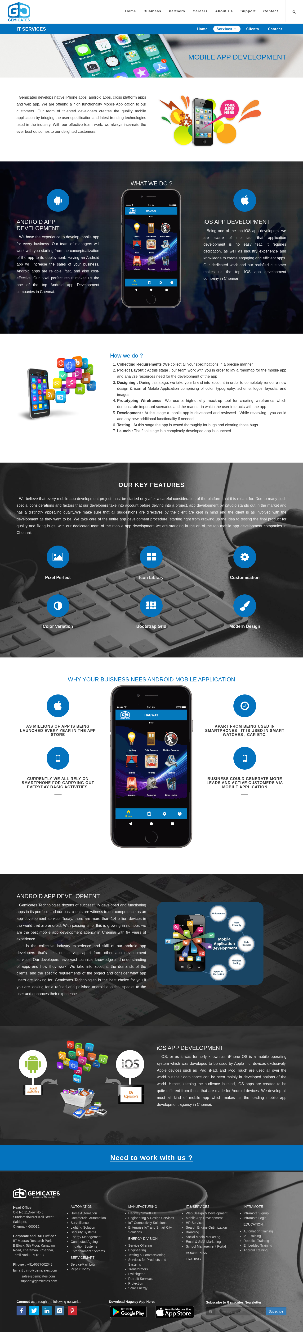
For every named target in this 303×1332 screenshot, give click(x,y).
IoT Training (252, 1236)
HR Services (195, 1223)
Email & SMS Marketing (203, 1242)
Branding (192, 1232)
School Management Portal (206, 1246)
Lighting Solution (83, 1227)
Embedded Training (257, 1245)
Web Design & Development (206, 1213)
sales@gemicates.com (38, 1276)
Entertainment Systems (88, 1251)
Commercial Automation (88, 1218)
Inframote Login (254, 1218)
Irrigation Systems (84, 1246)
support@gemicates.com (38, 1281)
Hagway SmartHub (142, 1213)
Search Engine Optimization (206, 1227)
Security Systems (83, 1232)
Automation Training (258, 1231)
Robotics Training (256, 1241)
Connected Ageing (84, 1242)
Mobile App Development (204, 1218)
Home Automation (84, 1213)
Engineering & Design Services (151, 1218)
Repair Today (80, 1269)
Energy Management (86, 1237)
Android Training (255, 1250)
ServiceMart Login (84, 1264)
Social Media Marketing (203, 1237)
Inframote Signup (256, 1213)
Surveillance (80, 1223)
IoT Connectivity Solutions (147, 1223)
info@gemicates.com (41, 1270)
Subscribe (276, 1311)
